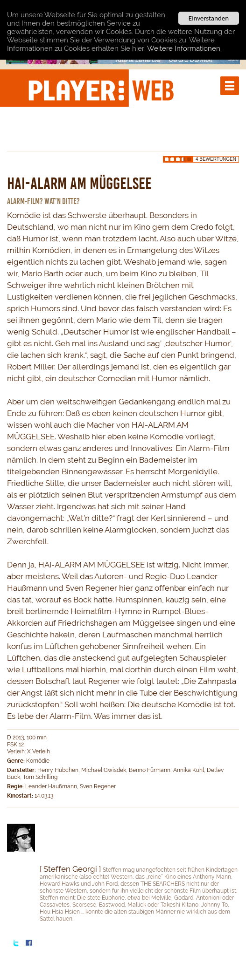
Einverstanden (209, 18)
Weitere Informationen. (184, 48)
